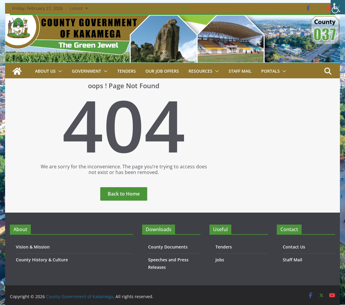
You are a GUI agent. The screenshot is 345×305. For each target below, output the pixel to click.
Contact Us (294, 247)
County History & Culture (42, 260)
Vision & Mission (33, 247)
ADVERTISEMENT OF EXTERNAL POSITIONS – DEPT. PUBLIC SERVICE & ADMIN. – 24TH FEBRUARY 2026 (141, 11)
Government (86, 71)
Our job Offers (162, 71)
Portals (270, 71)
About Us (45, 71)
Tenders (126, 71)
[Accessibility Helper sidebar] (338, 7)
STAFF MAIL (240, 71)
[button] (59, 71)
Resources (200, 71)
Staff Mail (292, 260)
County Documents (168, 247)
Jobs (219, 260)
